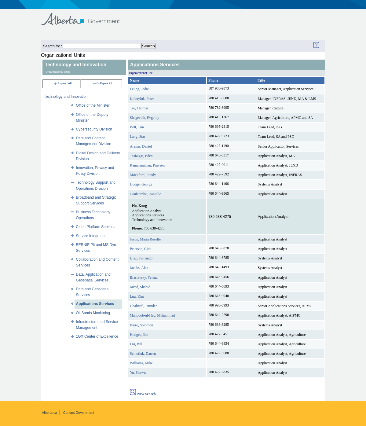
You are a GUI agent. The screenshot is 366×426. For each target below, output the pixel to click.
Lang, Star (137, 136)
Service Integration (91, 236)
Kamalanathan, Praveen (147, 165)
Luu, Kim (137, 296)
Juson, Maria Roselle (145, 239)
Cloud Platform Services (95, 227)
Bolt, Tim (137, 127)
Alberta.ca (49, 412)
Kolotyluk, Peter (142, 99)
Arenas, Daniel (141, 146)
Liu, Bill (136, 344)
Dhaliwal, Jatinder (143, 306)
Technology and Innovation (66, 96)
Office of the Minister (93, 105)
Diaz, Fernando (141, 258)
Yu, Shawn (138, 372)
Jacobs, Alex (139, 268)
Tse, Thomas (139, 108)
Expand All (62, 83)
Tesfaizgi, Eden (141, 156)
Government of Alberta (85, 16)
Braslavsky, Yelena (144, 277)
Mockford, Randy (143, 175)
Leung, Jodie (139, 89)
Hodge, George (141, 184)
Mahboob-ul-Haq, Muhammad (152, 315)
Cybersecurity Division (94, 129)
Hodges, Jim (139, 334)
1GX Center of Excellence (97, 336)
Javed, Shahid (140, 287)
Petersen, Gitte (141, 249)
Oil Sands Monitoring (93, 313)
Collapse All (102, 83)
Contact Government (78, 412)
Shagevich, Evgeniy (144, 118)
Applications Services (95, 304)
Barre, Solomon (141, 325)
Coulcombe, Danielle (145, 194)
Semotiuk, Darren (143, 353)
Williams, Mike (141, 363)
